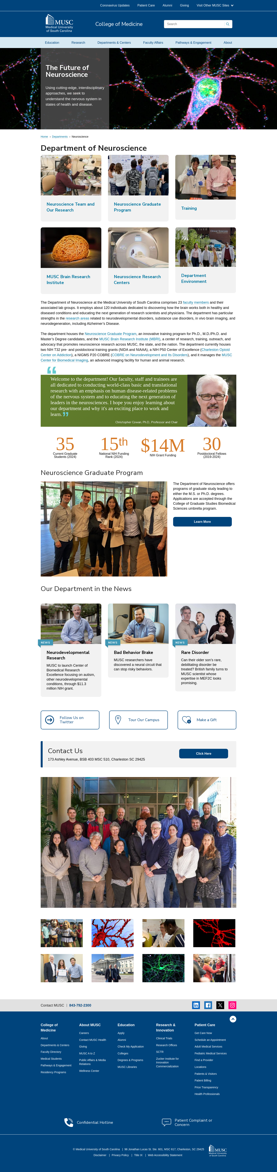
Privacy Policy (121, 1155)
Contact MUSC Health (92, 1039)
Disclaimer (100, 1155)
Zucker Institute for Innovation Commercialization (167, 1062)
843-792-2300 (80, 1005)
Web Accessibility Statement (165, 1155)
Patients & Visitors (206, 1073)
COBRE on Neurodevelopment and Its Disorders (150, 355)
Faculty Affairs (153, 42)
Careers (84, 1033)
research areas (77, 318)
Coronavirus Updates (115, 5)
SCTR (160, 1051)
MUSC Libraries (127, 1067)
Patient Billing (203, 1080)
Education (52, 42)
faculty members (196, 302)
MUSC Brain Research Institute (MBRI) (129, 339)
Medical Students (51, 1058)
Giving (184, 5)
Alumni (167, 5)
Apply (121, 1033)
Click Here (203, 753)
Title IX (138, 1155)
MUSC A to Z (87, 1053)
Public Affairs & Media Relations (92, 1062)
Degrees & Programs (130, 1060)
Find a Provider (204, 1060)
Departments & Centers (114, 42)
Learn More (202, 521)
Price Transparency (206, 1087)
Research (78, 42)
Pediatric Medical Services (211, 1053)
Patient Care (146, 5)
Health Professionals (207, 1094)
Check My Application (131, 1046)
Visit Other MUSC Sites (215, 5)
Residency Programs (53, 1072)
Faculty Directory (51, 1051)
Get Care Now (203, 1033)
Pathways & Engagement (193, 42)
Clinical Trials (164, 1038)
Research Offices (166, 1045)
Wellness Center (89, 1070)
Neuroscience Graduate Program (110, 334)
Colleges (123, 1053)
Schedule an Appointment (210, 1039)
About (228, 42)
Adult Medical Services (208, 1046)
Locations (200, 1067)
